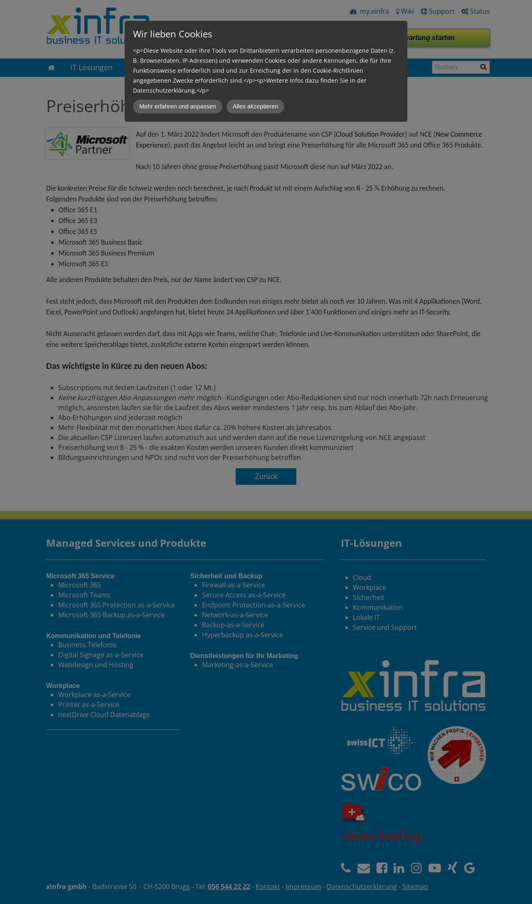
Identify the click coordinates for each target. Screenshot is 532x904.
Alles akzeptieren (255, 106)
